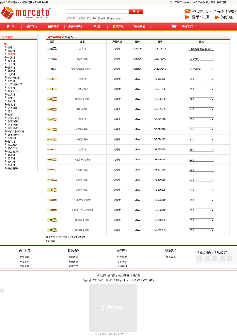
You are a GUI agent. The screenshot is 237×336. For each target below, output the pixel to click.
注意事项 (122, 257)
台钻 (118, 18)
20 (75, 237)
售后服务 (73, 250)
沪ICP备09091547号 (144, 280)
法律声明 (122, 250)
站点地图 (124, 275)
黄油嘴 (101, 18)
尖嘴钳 (57, 37)
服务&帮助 (75, 26)
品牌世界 (24, 266)
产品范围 (24, 261)
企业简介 (24, 257)
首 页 (10, 26)
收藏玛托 (221, 2)
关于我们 (24, 250)
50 (83, 237)
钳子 (50, 37)
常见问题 (135, 275)
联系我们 (139, 26)
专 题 (96, 26)
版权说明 (101, 275)
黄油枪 (110, 18)
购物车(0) (187, 26)
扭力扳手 (91, 18)
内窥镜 (81, 18)
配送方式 (73, 266)
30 (79, 237)
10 (71, 237)
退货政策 (73, 257)
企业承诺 (122, 261)
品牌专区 (32, 26)
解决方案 (118, 26)
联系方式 (171, 257)
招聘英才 (53, 26)
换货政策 (73, 261)
